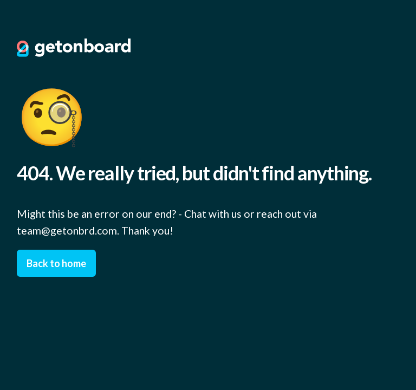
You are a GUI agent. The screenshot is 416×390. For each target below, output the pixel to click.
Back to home (56, 263)
